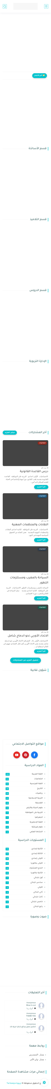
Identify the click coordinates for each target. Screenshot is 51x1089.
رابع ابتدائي (24, 906)
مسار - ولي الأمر (37, 1059)
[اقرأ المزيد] (41, 487)
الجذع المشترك (24, 868)
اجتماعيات (24, 779)
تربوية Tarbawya (14, 1083)
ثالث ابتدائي (24, 897)
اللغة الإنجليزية (24, 822)
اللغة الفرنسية (24, 784)
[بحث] (5, 6)
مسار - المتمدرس (36, 1055)
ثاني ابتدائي (24, 892)
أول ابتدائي (24, 878)
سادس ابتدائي (24, 882)
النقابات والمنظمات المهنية (30, 524)
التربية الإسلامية (24, 798)
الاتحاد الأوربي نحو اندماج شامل (28, 636)
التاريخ (24, 788)
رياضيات (24, 793)
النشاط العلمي (24, 832)
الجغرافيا (24, 817)
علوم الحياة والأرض (24, 808)
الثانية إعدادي (24, 849)
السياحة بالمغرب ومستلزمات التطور (29, 580)
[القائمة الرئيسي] (46, 6)
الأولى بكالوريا (24, 863)
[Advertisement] (25, 44)
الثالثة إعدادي (24, 853)
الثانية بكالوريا (24, 873)
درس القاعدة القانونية (34, 471)
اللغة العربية (24, 774)
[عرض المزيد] (10, 433)
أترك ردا (31, 1008)
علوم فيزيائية (24, 827)
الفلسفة (24, 803)
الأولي (24, 887)
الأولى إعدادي (24, 858)
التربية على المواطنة (24, 812)
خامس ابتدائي (24, 902)
